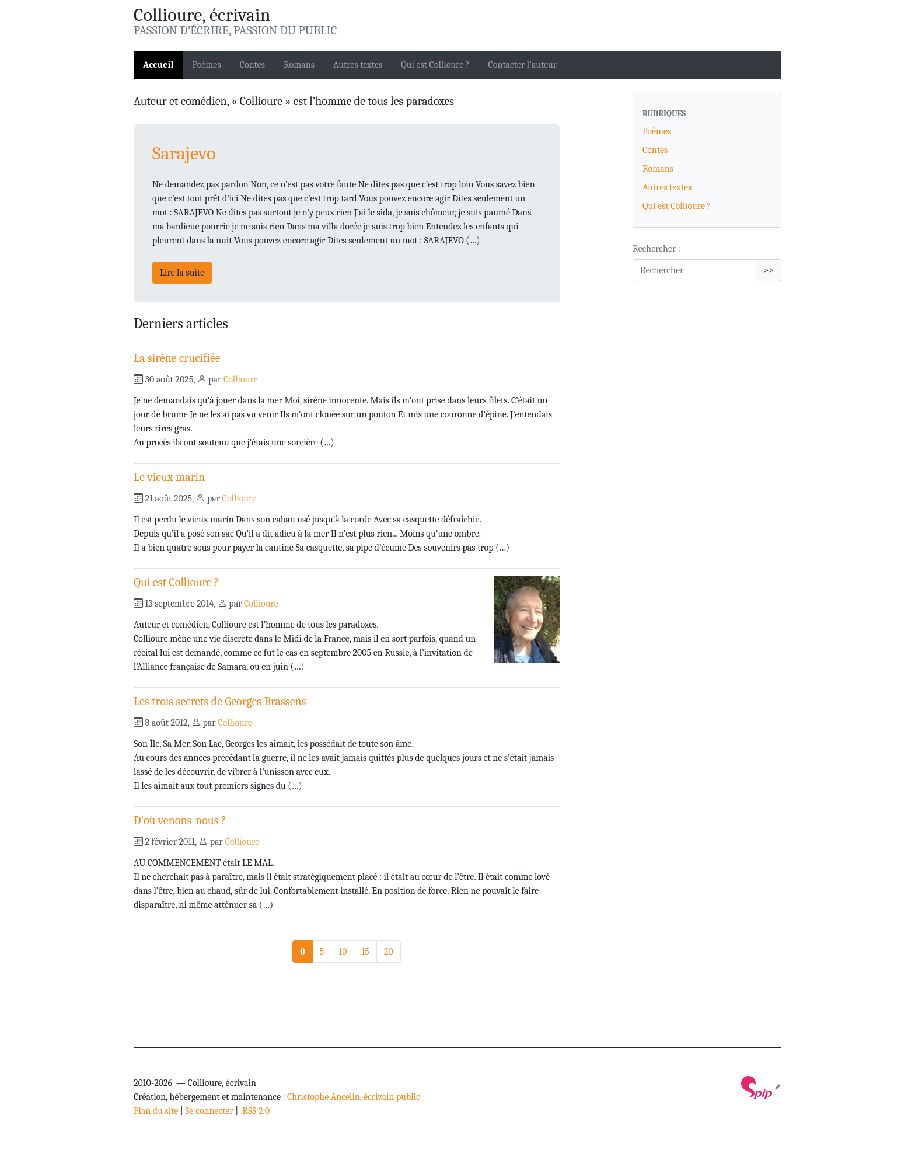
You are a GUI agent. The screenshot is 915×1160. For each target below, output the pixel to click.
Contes (252, 65)
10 (342, 951)
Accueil (158, 65)
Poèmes (206, 65)
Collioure (240, 379)
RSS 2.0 (255, 1111)
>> (768, 270)
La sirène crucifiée (177, 358)
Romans (299, 65)
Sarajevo (183, 153)
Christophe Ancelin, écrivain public (353, 1097)
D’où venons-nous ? (180, 820)
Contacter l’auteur (522, 65)
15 (365, 951)
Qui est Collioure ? (435, 65)
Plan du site (156, 1111)
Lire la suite (182, 272)
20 (388, 951)
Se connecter (209, 1111)
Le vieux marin (169, 477)
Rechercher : (656, 248)
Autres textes (357, 65)
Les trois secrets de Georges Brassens (220, 701)
